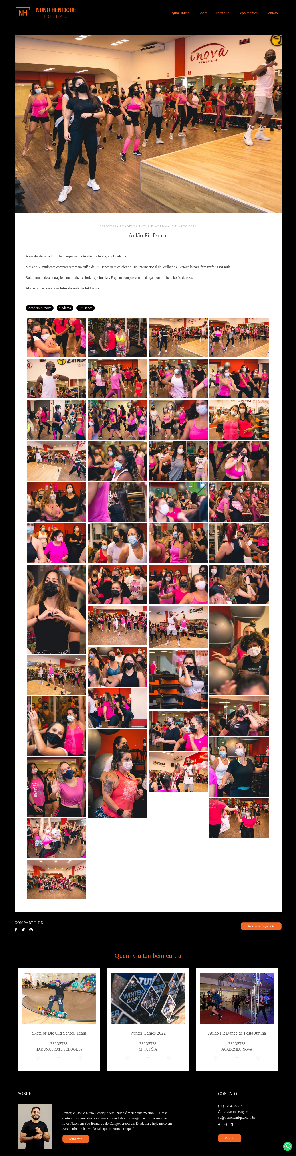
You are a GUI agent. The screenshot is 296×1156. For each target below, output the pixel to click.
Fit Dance (86, 308)
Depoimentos (248, 13)
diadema (65, 308)
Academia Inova (39, 308)
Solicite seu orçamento (261, 926)
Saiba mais (75, 1133)
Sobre (203, 13)
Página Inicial (180, 13)
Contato (272, 13)
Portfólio (222, 13)
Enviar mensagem (235, 1106)
